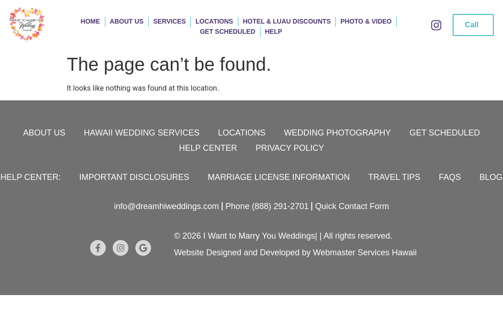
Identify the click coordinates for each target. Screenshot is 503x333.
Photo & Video (366, 21)
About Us (127, 21)
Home (90, 21)
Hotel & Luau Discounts (287, 21)
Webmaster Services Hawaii (365, 252)
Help (273, 31)
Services (169, 21)
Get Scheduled (227, 31)
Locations (214, 21)
